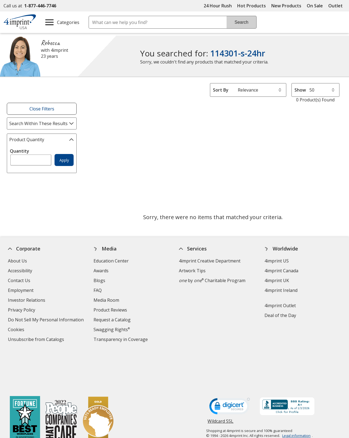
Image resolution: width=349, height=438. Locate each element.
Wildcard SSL (220, 382)
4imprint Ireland (280, 290)
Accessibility (20, 271)
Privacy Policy (22, 310)
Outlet (336, 6)
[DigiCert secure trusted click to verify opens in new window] (229, 367)
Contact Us (19, 280)
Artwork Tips (192, 271)
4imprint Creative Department (209, 261)
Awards (101, 271)
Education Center (111, 261)
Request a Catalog (112, 320)
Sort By (220, 90)
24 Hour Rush (218, 6)
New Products (286, 6)
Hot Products (251, 6)
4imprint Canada (281, 271)
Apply (64, 160)
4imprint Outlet (280, 306)
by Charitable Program (212, 280)
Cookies (17, 330)
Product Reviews (110, 310)
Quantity (19, 151)
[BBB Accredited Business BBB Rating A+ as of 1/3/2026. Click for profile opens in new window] (287, 366)
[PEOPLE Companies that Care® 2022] (61, 381)
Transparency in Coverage (121, 340)
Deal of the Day (280, 315)
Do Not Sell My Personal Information (46, 320)
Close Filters (41, 109)
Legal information (296, 394)
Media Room (106, 300)
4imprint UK (276, 280)
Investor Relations (27, 300)
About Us (17, 261)
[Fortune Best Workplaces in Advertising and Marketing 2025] (25, 381)
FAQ (98, 290)
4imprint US (276, 261)
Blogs (99, 280)
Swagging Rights (112, 330)
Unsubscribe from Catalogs (36, 340)
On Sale (315, 6)
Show (300, 90)
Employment (21, 290)
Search (241, 22)
